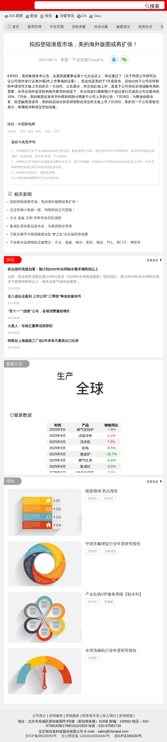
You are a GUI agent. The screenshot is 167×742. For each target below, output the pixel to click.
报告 (46, 16)
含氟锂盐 (110, 551)
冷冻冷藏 (101, 27)
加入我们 (109, 716)
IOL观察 (13, 16)
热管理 (108, 498)
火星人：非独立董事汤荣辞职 (30, 326)
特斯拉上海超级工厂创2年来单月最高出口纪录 (43, 341)
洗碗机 (92, 658)
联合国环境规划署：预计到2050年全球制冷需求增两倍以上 (53, 269)
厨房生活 (145, 27)
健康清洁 (123, 27)
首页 (13, 26)
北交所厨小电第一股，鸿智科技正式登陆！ (42, 210)
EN (82, 16)
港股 (38, 131)
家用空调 (34, 27)
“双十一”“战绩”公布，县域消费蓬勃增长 (39, 311)
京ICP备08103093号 (41, 736)
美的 (23, 131)
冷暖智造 (64, 16)
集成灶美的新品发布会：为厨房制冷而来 (41, 226)
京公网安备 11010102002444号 (85, 736)
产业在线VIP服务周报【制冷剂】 (114, 594)
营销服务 (72, 716)
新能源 (92, 498)
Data (95, 16)
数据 (31, 16)
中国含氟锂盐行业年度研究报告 (113, 544)
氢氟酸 (108, 601)
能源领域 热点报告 (101, 491)
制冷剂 (92, 601)
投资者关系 (90, 716)
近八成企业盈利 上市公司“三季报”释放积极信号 (44, 296)
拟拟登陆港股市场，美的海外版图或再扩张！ (44, 202)
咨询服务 (56, 716)
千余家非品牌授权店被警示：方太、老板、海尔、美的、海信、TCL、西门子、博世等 (75, 242)
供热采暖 (79, 27)
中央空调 (57, 27)
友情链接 (126, 716)
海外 (31, 131)
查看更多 (155, 260)
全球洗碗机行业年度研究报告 (111, 650)
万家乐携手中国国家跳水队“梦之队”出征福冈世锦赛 (49, 234)
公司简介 (39, 716)
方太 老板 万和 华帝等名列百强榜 (35, 218)
